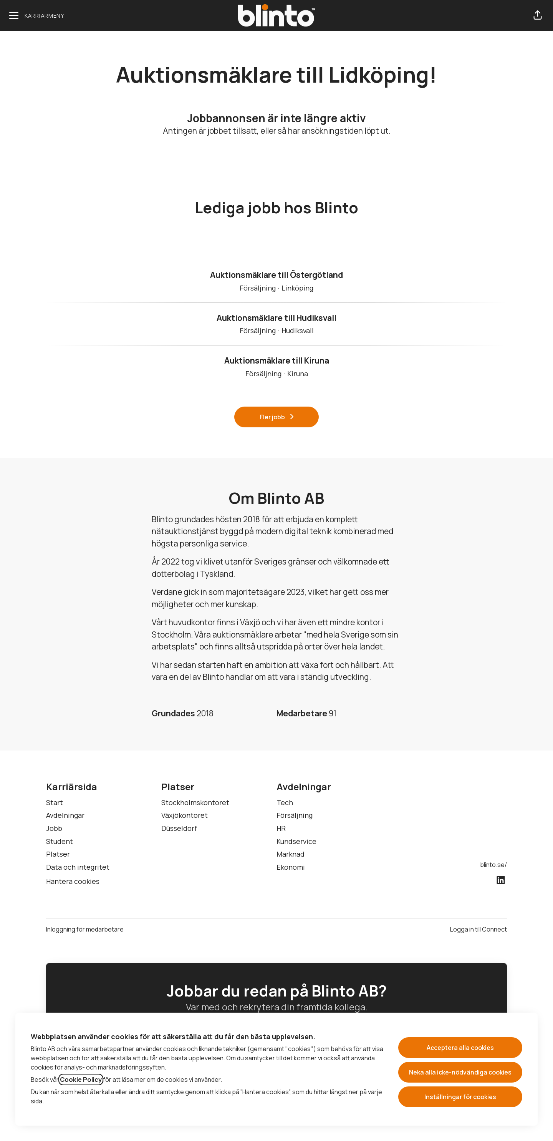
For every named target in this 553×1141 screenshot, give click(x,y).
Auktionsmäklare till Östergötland (276, 275)
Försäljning (294, 815)
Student (59, 841)
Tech (284, 802)
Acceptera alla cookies (460, 1047)
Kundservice (296, 841)
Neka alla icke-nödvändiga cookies (460, 1072)
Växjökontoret (184, 815)
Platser (58, 854)
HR (281, 828)
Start (54, 802)
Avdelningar (65, 815)
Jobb (54, 828)
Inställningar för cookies (460, 1097)
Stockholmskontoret (195, 802)
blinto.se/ (493, 864)
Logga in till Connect (478, 929)
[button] (537, 15)
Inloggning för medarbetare (85, 929)
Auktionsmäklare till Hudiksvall (276, 318)
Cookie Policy (81, 1079)
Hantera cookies (72, 881)
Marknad (290, 854)
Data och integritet (77, 867)
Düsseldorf (179, 828)
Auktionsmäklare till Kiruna (276, 361)
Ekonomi (290, 867)
